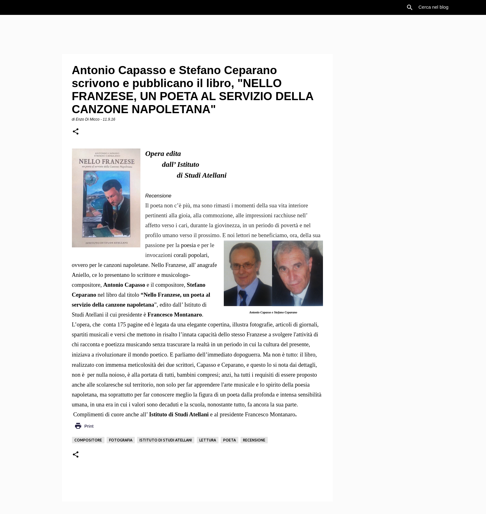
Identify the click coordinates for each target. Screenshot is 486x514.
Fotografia (120, 440)
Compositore (88, 440)
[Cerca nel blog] (448, 7)
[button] (75, 132)
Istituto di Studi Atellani (165, 440)
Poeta (229, 440)
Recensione (254, 440)
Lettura (207, 440)
